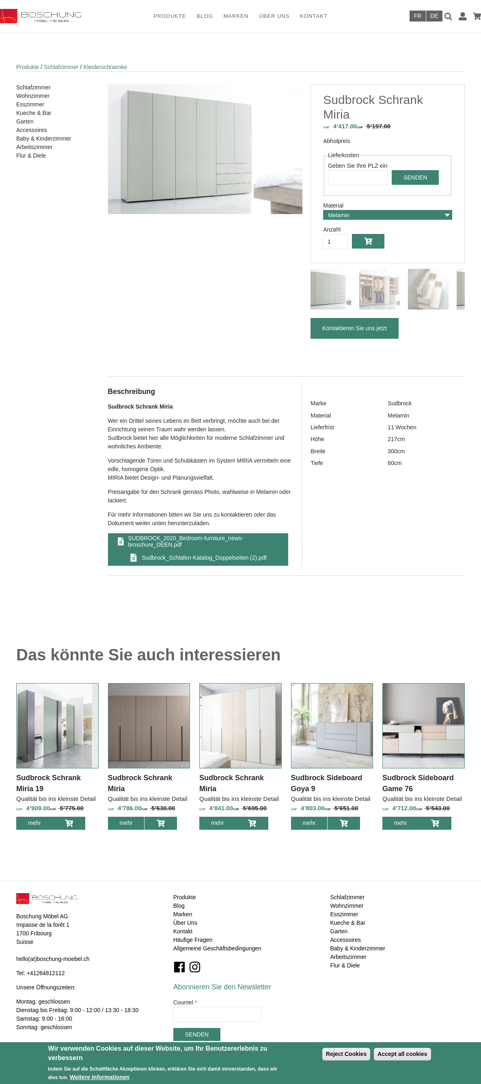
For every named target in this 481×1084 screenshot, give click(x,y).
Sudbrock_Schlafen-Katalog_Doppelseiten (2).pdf (204, 557)
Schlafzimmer (61, 67)
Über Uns (274, 16)
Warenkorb (477, 16)
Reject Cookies (346, 1054)
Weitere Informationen (100, 1077)
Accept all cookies (402, 1054)
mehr (40, 824)
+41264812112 (46, 973)
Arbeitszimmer (34, 147)
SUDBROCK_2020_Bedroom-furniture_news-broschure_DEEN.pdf (185, 541)
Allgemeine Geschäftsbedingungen (217, 948)
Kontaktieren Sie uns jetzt (354, 328)
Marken (236, 16)
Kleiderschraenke (105, 67)
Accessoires (31, 130)
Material (333, 205)
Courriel (185, 1002)
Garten (25, 121)
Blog (204, 16)
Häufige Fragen (193, 940)
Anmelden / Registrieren (463, 16)
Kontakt (313, 16)
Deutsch (434, 16)
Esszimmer (30, 104)
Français (418, 16)
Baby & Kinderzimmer (43, 138)
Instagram (195, 967)
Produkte (169, 16)
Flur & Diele (31, 155)
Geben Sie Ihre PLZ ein (357, 165)
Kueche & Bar (33, 113)
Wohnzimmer (33, 96)
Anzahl (332, 229)
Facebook (179, 967)
